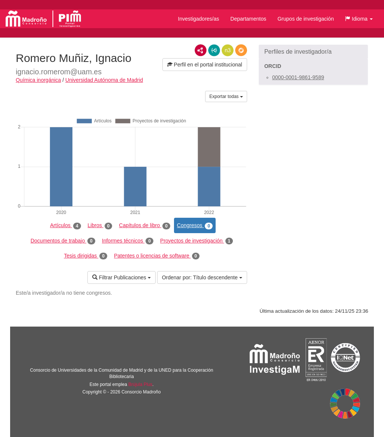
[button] (358, 18)
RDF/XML (201, 50)
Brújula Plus (140, 384)
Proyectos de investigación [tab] (196, 241)
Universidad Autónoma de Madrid (104, 80)
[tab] (313, 52)
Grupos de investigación (306, 19)
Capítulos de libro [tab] (144, 225)
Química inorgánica (38, 80)
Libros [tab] (100, 225)
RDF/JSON (241, 50)
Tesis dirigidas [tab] (85, 256)
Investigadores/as (198, 19)
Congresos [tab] (195, 225)
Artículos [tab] (65, 225)
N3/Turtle (228, 50)
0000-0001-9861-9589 (298, 77)
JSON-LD (214, 50)
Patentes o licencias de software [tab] (157, 256)
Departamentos (248, 19)
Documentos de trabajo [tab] (62, 241)
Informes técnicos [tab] (127, 241)
